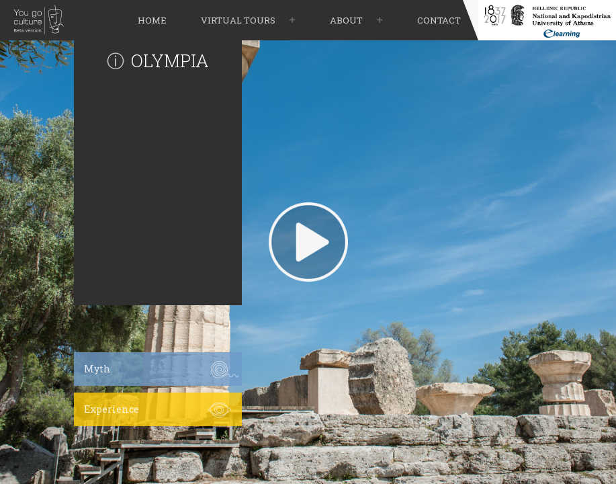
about (346, 20)
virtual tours (238, 20)
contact (439, 20)
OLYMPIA (170, 60)
